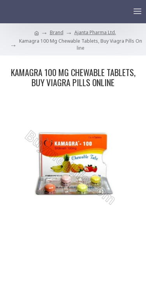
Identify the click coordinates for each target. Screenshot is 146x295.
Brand (56, 32)
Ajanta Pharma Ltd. (95, 32)
